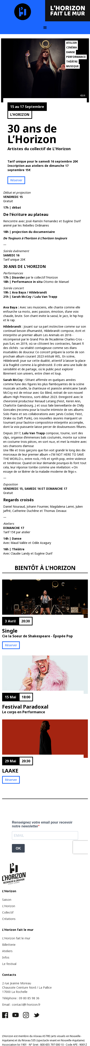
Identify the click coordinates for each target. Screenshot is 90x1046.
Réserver (16, 180)
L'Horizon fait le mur (16, 938)
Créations (9, 919)
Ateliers (7, 951)
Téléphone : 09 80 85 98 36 (20, 998)
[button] (45, 27)
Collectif (7, 912)
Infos (5, 957)
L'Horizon (8, 906)
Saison (6, 900)
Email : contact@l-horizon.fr (21, 1004)
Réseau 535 (29, 1040)
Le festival (9, 964)
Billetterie (9, 945)
